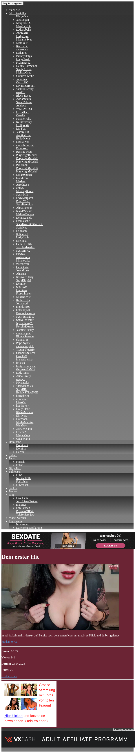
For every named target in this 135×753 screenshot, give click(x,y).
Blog (11, 494)
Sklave (13, 455)
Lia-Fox (21, 128)
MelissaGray (23, 72)
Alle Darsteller (17, 13)
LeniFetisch (23, 507)
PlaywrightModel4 (27, 171)
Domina (21, 448)
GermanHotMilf (25, 369)
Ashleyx (21, 105)
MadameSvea (24, 39)
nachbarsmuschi (25, 352)
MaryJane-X (23, 23)
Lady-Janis (22, 237)
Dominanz (15, 441)
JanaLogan (22, 19)
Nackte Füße (23, 478)
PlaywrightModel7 (27, 168)
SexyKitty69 (23, 280)
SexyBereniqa (24, 204)
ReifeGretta (23, 300)
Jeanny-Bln (23, 131)
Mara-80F (22, 42)
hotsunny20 (23, 310)
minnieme (22, 399)
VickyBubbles (24, 385)
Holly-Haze (23, 408)
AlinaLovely (23, 376)
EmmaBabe (23, 220)
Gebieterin (22, 267)
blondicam (22, 178)
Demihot (21, 283)
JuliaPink (21, 79)
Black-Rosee (23, 95)
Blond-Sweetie (25, 336)
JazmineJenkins (25, 247)
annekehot (22, 49)
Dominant (22, 445)
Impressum (15, 521)
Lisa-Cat (21, 402)
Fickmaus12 (23, 62)
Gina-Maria (23, 438)
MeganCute (23, 435)
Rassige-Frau (24, 151)
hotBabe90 (22, 395)
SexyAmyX (23, 250)
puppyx (20, 379)
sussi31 (20, 92)
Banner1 (14, 491)
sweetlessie (22, 263)
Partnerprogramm (123, 729)
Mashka (20, 181)
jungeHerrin (23, 59)
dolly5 (20, 187)
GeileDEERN (24, 244)
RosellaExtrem (25, 326)
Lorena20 (21, 432)
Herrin (20, 451)
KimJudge (22, 46)
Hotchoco (22, 418)
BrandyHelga (24, 56)
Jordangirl (22, 303)
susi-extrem (23, 257)
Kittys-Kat (22, 16)
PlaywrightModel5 (27, 155)
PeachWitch (23, 201)
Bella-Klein (23, 138)
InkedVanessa (24, 211)
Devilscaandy (24, 217)
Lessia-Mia (22, 141)
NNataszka (22, 382)
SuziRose (21, 286)
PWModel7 (23, 164)
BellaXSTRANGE (27, 392)
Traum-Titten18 (25, 349)
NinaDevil (22, 425)
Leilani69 (21, 52)
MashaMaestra (24, 422)
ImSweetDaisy (24, 277)
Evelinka (21, 240)
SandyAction (24, 69)
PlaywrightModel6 (27, 158)
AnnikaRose (23, 135)
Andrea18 (22, 32)
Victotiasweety (25, 89)
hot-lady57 (22, 405)
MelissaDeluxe (25, 214)
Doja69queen (24, 174)
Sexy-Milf (22, 194)
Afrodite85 (22, 184)
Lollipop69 (22, 125)
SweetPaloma (24, 102)
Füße (19, 474)
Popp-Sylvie (23, 343)
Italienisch (22, 234)
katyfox (20, 253)
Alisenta (21, 273)
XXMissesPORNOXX (29, 224)
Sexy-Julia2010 (25, 316)
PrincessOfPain (25, 511)
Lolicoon (21, 230)
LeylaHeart (22, 112)
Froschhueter (24, 293)
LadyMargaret (24, 197)
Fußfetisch (15, 471)
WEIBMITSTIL (25, 108)
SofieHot (21, 227)
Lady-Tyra (22, 36)
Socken (13, 488)
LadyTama (22, 372)
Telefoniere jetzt (25, 514)
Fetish (19, 465)
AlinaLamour (24, 207)
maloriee (21, 504)
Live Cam (22, 498)
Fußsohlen (22, 481)
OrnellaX (21, 356)
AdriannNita (23, 98)
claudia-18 (22, 339)
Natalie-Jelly (23, 118)
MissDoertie (23, 296)
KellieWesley (24, 122)
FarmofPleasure (25, 313)
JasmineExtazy (25, 329)
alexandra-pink (25, 346)
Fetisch (13, 458)
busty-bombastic (26, 366)
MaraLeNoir (23, 26)
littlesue (20, 362)
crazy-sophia (23, 333)
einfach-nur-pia (25, 145)
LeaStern (21, 290)
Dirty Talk (15, 468)
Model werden (17, 517)
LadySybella (23, 29)
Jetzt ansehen (9, 676)
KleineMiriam (24, 412)
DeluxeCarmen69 (26, 65)
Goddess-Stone (25, 75)
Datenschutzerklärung (29, 527)
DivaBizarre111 (25, 85)
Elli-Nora (21, 415)
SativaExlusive (25, 319)
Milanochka (23, 260)
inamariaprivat (24, 359)
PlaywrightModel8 (27, 161)
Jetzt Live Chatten (26, 501)
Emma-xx (22, 148)
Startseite (14, 9)
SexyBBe (21, 389)
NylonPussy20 (24, 323)
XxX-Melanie (24, 428)
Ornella (20, 115)
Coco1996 (22, 82)
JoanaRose (22, 270)
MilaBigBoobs (24, 191)
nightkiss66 (23, 306)
